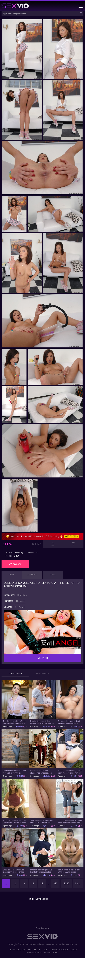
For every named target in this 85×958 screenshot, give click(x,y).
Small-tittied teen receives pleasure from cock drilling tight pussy (13, 871)
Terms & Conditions (20, 949)
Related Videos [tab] (42, 673)
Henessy (20, 601)
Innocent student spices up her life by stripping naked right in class (41, 871)
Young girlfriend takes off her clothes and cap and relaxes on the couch (14, 821)
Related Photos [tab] (15, 673)
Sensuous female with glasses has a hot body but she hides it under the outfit (41, 772)
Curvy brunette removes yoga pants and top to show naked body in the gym (70, 821)
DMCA (73, 949)
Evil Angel (19, 607)
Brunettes (22, 595)
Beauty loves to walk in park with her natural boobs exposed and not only (69, 871)
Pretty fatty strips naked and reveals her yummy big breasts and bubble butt (14, 772)
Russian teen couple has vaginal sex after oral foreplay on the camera (42, 722)
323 (55, 883)
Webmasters (34, 952)
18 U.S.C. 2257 (41, 949)
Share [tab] (53, 574)
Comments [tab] (32, 574)
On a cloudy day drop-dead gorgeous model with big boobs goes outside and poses (69, 722)
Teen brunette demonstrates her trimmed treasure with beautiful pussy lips (41, 821)
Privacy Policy (59, 949)
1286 (66, 883)
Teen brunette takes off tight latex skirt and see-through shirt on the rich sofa (14, 722)
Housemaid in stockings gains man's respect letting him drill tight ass (70, 772)
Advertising (51, 952)
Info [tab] (11, 574)
